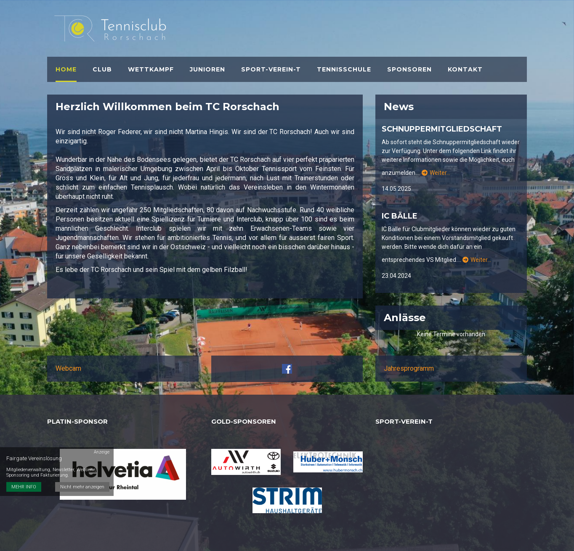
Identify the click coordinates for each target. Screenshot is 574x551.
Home (66, 69)
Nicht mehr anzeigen (82, 487)
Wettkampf (151, 69)
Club (102, 69)
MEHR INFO (23, 487)
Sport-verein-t (271, 69)
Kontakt (465, 69)
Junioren (207, 69)
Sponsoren (409, 69)
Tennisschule (344, 69)
